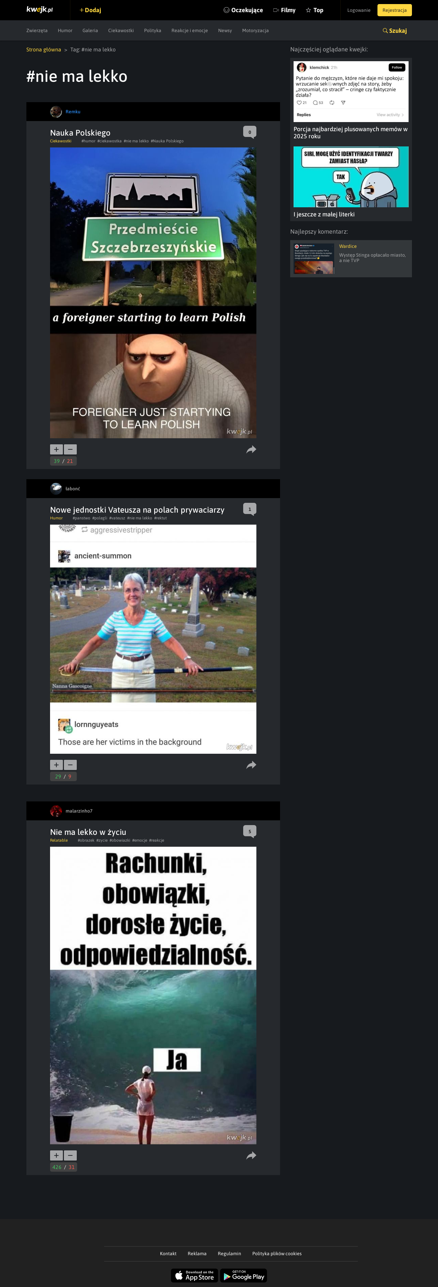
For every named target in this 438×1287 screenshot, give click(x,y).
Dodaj (93, 10)
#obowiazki (120, 840)
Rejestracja (395, 10)
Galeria (90, 30)
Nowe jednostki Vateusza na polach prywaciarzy (137, 509)
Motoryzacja (255, 30)
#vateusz (117, 518)
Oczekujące (247, 10)
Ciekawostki (121, 30)
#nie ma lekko (136, 141)
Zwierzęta (37, 30)
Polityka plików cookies (277, 1253)
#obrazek (86, 840)
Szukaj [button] (398, 30)
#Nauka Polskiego (167, 141)
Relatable (59, 840)
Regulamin (229, 1253)
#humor (88, 141)
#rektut (160, 518)
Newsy (225, 30)
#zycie (102, 840)
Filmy (288, 10)
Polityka (152, 30)
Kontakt (168, 1253)
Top (318, 10)
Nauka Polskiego (80, 132)
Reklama (197, 1253)
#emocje (139, 840)
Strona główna (43, 49)
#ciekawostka (109, 141)
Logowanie (359, 10)
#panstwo (81, 518)
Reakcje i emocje (189, 30)
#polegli (99, 518)
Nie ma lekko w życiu (88, 832)
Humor (65, 30)
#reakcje (156, 840)
